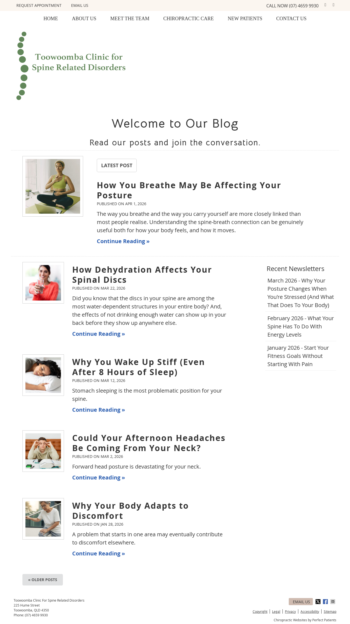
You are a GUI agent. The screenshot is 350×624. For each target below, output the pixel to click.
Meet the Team (129, 18)
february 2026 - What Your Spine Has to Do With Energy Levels (300, 326)
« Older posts (42, 579)
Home (50, 18)
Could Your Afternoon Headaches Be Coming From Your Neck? (149, 443)
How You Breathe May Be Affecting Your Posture (189, 190)
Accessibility (310, 611)
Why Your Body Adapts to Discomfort (130, 510)
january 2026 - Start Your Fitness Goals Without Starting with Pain (298, 356)
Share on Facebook (326, 601)
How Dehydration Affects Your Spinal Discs (142, 274)
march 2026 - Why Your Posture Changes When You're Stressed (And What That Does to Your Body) (300, 293)
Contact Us (291, 18)
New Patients (245, 18)
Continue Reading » (123, 241)
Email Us (79, 5)
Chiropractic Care (188, 18)
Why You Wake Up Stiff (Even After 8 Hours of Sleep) (138, 367)
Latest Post (116, 165)
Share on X (319, 601)
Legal (276, 611)
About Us (84, 18)
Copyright (260, 611)
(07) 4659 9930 (304, 6)
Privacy (290, 611)
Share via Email (333, 601)
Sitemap (330, 611)
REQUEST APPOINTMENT (39, 5)
